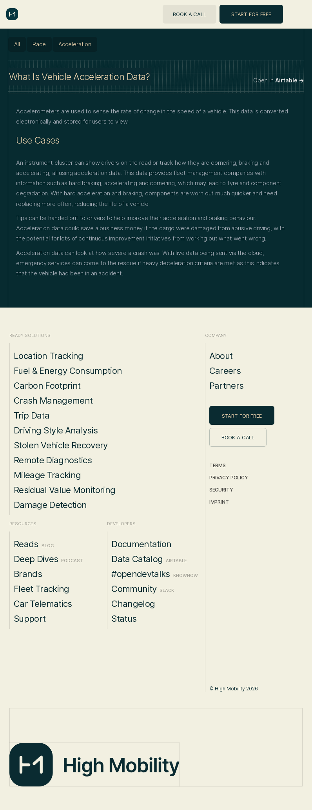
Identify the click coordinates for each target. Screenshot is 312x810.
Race (39, 44)
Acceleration (74, 44)
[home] (12, 14)
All (17, 44)
